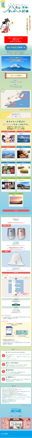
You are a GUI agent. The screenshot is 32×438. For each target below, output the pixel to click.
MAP (16, 304)
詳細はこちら (16, 411)
